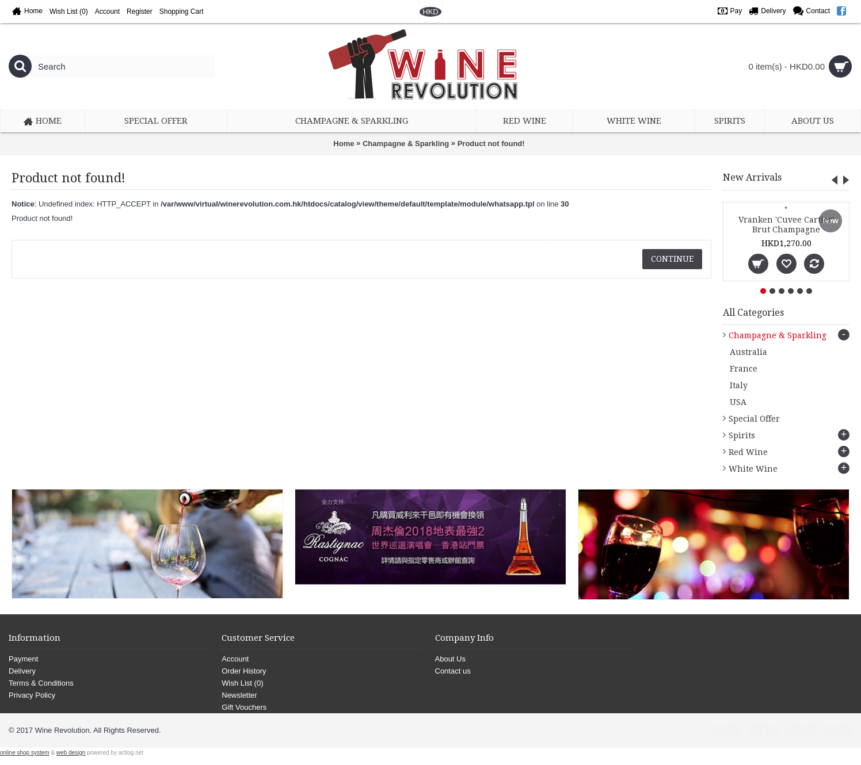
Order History (244, 671)
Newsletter (239, 695)
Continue (672, 258)
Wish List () (242, 683)
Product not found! (491, 143)
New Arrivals (752, 177)
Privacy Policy (32, 695)
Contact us (453, 671)
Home (343, 143)
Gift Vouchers (244, 707)
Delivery (22, 671)
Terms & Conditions (41, 683)
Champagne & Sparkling (406, 143)
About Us (450, 659)
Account (235, 659)
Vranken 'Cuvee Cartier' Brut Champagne (786, 224)
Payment (23, 659)
